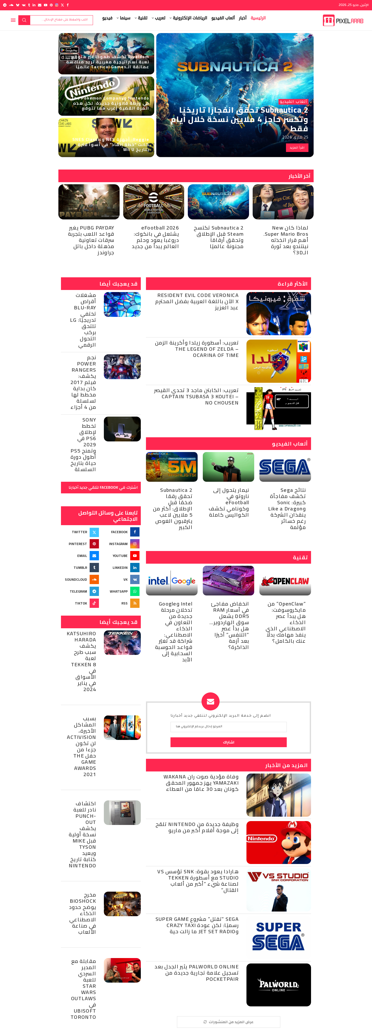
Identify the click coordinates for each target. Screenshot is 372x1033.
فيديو (107, 18)
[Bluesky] (17, 5)
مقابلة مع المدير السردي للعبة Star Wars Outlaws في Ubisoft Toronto (83, 989)
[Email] (39, 5)
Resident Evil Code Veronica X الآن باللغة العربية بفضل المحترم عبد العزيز (197, 301)
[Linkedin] (34, 5)
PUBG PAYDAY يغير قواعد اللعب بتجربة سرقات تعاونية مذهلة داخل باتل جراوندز (91, 240)
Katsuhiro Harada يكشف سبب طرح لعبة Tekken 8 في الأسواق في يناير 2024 (81, 661)
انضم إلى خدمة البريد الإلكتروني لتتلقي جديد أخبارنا (221, 716)
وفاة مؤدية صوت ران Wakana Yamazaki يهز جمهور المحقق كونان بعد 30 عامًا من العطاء (201, 783)
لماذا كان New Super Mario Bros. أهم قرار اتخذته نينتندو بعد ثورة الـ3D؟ (286, 240)
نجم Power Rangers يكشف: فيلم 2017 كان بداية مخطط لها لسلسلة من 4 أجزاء (83, 382)
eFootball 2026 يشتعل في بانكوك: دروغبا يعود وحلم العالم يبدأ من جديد (155, 237)
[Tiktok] (80, 603)
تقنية (143, 18)
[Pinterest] (51, 5)
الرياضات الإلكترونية (190, 18)
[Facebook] (67, 5)
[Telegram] (4, 5)
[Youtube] (45, 5)
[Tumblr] (29, 5)
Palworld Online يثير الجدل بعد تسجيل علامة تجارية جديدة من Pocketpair (196, 973)
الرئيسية (258, 18)
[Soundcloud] (11, 5)
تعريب (160, 18)
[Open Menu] (13, 20)
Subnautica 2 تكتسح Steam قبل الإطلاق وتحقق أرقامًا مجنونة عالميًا (219, 237)
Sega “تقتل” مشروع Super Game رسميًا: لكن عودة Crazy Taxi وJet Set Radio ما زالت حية (197, 925)
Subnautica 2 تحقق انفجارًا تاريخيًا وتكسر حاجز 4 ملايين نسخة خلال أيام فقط (239, 119)
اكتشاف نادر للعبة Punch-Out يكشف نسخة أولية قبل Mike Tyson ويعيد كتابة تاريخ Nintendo (82, 834)
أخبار (243, 18)
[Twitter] (62, 5)
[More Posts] (228, 1022)
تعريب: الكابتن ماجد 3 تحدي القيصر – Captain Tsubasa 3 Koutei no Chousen (196, 396)
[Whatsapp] (121, 591)
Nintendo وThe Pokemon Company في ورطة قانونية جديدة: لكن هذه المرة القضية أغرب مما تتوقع (110, 103)
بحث (24, 20)
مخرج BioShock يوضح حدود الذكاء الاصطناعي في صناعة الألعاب (82, 913)
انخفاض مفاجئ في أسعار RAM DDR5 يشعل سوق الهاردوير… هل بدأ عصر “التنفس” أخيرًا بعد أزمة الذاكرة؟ (229, 625)
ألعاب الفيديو (223, 18)
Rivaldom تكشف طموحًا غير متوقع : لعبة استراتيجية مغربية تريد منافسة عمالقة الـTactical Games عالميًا (107, 61)
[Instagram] (56, 5)
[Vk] (24, 5)
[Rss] (121, 603)
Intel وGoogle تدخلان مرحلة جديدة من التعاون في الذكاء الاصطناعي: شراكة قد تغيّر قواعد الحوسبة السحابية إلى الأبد (173, 631)
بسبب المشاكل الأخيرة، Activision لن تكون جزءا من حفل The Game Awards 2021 (81, 746)
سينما (125, 18)
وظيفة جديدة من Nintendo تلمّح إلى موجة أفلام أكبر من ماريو (197, 827)
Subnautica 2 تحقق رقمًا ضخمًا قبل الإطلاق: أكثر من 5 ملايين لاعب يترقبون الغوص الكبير (172, 508)
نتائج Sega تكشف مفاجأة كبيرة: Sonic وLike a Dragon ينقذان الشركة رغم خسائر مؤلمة (287, 508)
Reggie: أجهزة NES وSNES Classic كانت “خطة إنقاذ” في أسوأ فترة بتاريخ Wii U (110, 144)
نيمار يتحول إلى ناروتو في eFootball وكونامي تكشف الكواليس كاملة (229, 502)
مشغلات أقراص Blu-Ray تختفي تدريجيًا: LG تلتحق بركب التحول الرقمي (83, 319)
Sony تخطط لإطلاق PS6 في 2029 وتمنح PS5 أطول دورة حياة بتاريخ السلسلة (83, 444)
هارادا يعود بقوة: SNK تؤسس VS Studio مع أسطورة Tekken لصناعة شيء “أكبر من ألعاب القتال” (198, 881)
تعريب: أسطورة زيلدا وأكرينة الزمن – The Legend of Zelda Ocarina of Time (197, 349)
